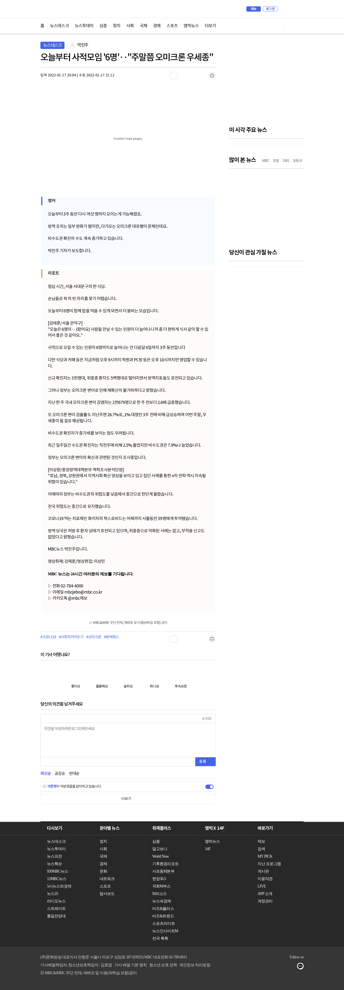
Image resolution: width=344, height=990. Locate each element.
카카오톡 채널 (302, 967)
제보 (254, 9)
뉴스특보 (54, 864)
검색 (283, 9)
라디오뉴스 (56, 901)
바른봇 (49, 786)
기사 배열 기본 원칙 (130, 965)
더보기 (210, 25)
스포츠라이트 (163, 923)
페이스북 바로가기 (289, 26)
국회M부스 (161, 886)
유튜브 (275, 967)
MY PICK (289, 9)
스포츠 (172, 25)
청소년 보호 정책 (163, 965)
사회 (130, 25)
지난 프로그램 (269, 864)
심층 (103, 25)
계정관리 (265, 901)
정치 (116, 25)
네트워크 (107, 879)
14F (207, 849)
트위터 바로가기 (300, 26)
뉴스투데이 (84, 25)
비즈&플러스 (163, 908)
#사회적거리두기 (71, 637)
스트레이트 (56, 908)
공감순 (60, 773)
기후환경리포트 (165, 864)
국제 (143, 25)
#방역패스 (111, 637)
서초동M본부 (163, 871)
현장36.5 (159, 879)
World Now (160, 856)
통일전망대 (56, 916)
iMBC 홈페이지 (299, 9)
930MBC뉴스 (57, 871)
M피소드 (159, 893)
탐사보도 (107, 893)
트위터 (293, 967)
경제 (157, 25)
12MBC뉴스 (56, 879)
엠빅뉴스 (191, 25)
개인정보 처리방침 (194, 965)
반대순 (74, 773)
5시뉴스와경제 (59, 886)
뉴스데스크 (59, 25)
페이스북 (284, 967)
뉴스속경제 (161, 901)
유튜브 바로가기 (279, 26)
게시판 (263, 871)
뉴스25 (52, 893)
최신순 (45, 773)
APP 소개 (265, 893)
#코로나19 (48, 637)
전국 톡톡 (160, 938)
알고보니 (159, 849)
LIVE (262, 886)
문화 (103, 871)
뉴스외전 (54, 856)
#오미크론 (93, 637)
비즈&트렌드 (163, 916)
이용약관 (265, 879)
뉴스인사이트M (165, 931)
